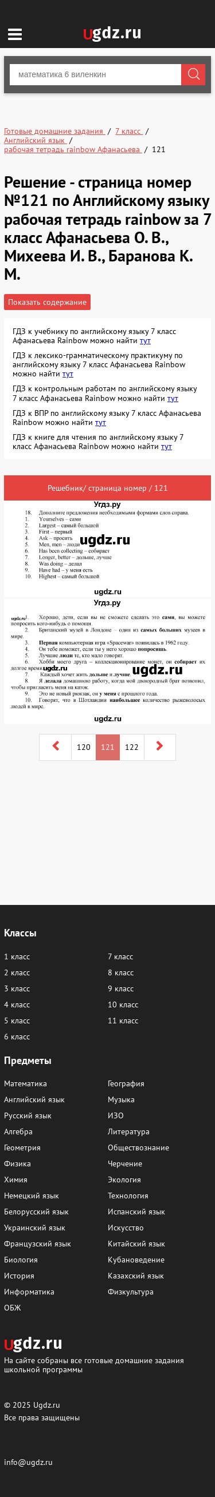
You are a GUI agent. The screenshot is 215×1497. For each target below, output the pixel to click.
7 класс (120, 956)
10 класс (123, 1004)
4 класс (17, 1004)
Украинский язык (34, 1227)
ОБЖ (12, 1308)
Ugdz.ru (46, 1405)
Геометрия (22, 1147)
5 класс (17, 1020)
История (19, 1275)
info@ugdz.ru (28, 1462)
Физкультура (131, 1291)
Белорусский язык (36, 1211)
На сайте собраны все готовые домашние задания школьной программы (94, 1364)
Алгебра (18, 1131)
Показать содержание (47, 302)
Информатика (29, 1291)
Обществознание (138, 1147)
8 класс (121, 972)
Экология (124, 1179)
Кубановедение (136, 1259)
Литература (129, 1131)
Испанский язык (136, 1211)
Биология (21, 1259)
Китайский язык (136, 1243)
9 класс (121, 988)
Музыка (121, 1099)
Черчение (125, 1163)
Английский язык (34, 1099)
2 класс (17, 972)
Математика (25, 1083)
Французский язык (37, 1243)
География (126, 1083)
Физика (17, 1163)
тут (145, 340)
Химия (16, 1179)
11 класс (123, 1020)
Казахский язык (136, 1275)
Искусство (126, 1227)
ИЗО (116, 1115)
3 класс (17, 988)
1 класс (17, 956)
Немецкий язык (31, 1195)
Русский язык (28, 1115)
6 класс (17, 1036)
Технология (128, 1195)
